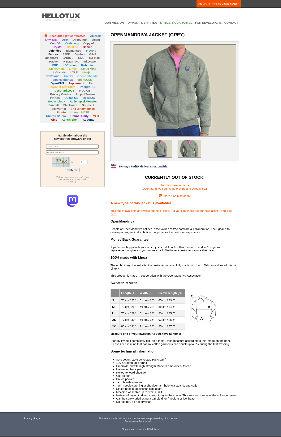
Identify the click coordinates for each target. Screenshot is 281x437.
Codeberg (72, 43)
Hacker (54, 61)
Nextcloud (53, 76)
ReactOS (89, 97)
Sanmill (54, 105)
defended (55, 50)
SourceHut (89, 105)
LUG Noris (59, 72)
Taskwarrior (58, 108)
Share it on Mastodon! (175, 195)
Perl (91, 83)
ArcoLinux (80, 39)
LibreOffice (56, 68)
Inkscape (90, 61)
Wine (53, 119)
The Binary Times (83, 108)
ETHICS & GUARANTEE (176, 22)
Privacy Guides (60, 94)
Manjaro (87, 72)
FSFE (66, 54)
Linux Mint (88, 68)
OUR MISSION (114, 22)
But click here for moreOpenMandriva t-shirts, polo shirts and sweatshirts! (175, 187)
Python (55, 97)
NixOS (68, 76)
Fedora (53, 54)
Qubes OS (71, 97)
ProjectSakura (85, 94)
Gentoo (80, 54)
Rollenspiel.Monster (83, 101)
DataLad (72, 47)
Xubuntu (89, 119)
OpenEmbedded (88, 76)
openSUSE (84, 79)
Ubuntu (61, 112)
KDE (55, 65)
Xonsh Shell (70, 119)
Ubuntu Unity (80, 116)
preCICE (84, 90)
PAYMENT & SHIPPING (142, 22)
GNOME (68, 57)
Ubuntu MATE (79, 112)
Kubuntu (87, 65)
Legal (37, 418)
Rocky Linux (56, 101)
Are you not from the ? (218, 3)
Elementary (73, 50)
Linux (73, 68)
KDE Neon (69, 65)
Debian (87, 47)
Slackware (70, 105)
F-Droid (91, 50)
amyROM (51, 39)
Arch (65, 39)
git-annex (51, 57)
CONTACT (231, 22)
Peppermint (76, 83)
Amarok (95, 35)
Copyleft (89, 43)
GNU (81, 57)
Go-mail (94, 57)
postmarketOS (64, 90)
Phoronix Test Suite (62, 87)
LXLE (74, 72)
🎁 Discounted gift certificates (64, 35)
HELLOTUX (61, 17)
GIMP (93, 54)
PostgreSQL (88, 87)
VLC (96, 116)
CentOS (55, 43)
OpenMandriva (63, 79)
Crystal (57, 47)
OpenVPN (57, 83)
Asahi (96, 39)
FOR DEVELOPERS (208, 22)
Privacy (28, 418)
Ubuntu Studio (56, 116)
